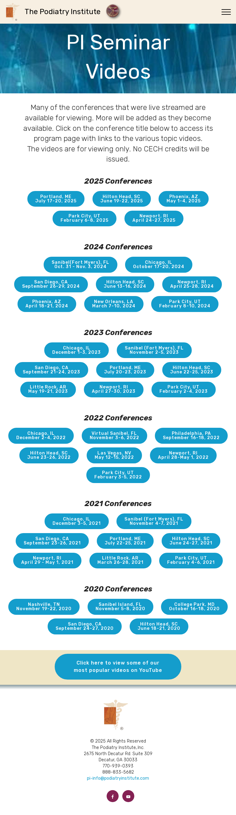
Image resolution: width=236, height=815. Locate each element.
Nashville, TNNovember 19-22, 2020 (44, 606)
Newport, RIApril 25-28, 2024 (192, 284)
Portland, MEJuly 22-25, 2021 (125, 541)
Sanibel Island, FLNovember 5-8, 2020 (120, 606)
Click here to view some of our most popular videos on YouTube (118, 666)
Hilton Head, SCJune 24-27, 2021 (191, 541)
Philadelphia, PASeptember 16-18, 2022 (191, 435)
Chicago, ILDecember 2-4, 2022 (41, 435)
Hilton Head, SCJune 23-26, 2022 (49, 455)
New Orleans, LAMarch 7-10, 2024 (114, 304)
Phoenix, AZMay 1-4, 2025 (184, 199)
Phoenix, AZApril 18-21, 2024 (47, 304)
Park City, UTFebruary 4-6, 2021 (191, 560)
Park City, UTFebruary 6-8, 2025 (84, 218)
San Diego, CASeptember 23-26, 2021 (52, 541)
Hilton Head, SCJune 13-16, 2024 (125, 284)
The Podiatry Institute (64, 11)
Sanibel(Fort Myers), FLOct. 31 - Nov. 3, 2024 (80, 264)
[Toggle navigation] (226, 12)
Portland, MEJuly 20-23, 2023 (125, 370)
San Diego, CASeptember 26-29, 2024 (51, 284)
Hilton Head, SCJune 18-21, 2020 (159, 626)
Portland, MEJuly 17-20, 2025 (56, 199)
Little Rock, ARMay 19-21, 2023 (48, 389)
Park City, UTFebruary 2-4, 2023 (183, 389)
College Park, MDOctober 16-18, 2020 (194, 606)
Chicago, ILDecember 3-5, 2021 (77, 521)
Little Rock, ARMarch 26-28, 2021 (120, 560)
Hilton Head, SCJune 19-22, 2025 (121, 199)
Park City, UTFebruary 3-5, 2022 (118, 475)
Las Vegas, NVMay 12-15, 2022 (114, 455)
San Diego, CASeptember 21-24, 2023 (51, 370)
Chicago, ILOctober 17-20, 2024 (158, 264)
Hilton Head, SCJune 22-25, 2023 (191, 370)
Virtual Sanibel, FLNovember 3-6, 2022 (114, 435)
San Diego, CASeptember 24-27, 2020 (85, 626)
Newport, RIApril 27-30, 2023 (114, 389)
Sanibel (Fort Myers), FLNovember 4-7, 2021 (153, 521)
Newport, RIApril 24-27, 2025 (153, 218)
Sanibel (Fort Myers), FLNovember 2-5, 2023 (154, 350)
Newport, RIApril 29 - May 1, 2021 (47, 560)
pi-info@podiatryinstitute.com (118, 778)
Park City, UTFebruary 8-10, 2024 (184, 304)
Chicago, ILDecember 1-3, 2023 (76, 350)
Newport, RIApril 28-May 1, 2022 (183, 455)
